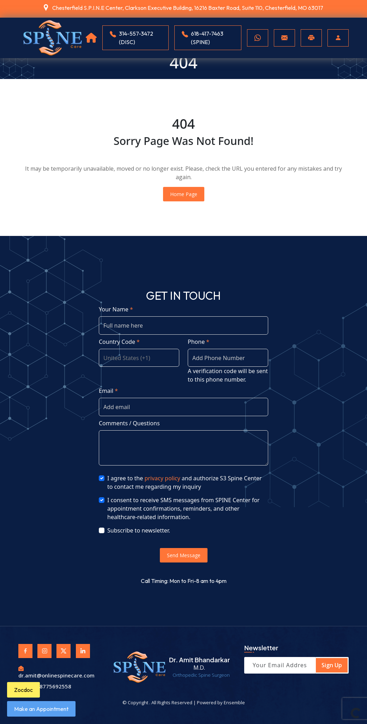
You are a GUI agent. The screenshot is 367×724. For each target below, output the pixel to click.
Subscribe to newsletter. (138, 530)
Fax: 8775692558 (44, 686)
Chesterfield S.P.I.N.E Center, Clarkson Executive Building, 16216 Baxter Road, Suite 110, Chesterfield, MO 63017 (187, 7)
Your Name (116, 309)
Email (108, 391)
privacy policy (162, 478)
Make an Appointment (41, 708)
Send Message (183, 555)
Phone (198, 342)
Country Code (119, 342)
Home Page (183, 194)
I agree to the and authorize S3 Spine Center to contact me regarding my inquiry (184, 482)
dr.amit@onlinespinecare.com (56, 671)
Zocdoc (23, 689)
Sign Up (331, 665)
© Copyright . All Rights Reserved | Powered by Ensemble (183, 702)
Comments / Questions (129, 423)
